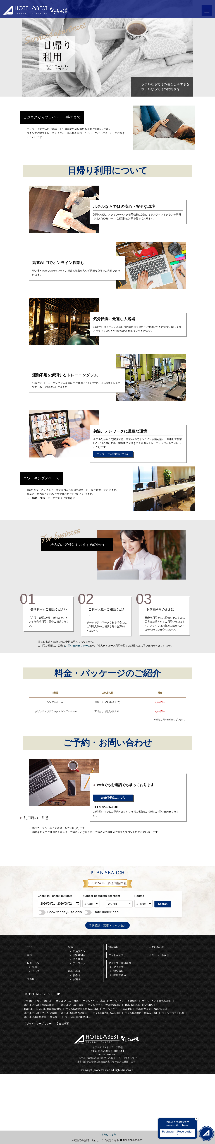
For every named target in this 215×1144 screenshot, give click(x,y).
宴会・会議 (74, 971)
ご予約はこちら (107, 1134)
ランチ (36, 971)
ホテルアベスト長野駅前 (123, 1000)
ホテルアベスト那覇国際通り (40, 1004)
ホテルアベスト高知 (94, 1000)
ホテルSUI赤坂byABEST (75, 1013)
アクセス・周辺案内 (119, 963)
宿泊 (70, 947)
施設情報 (113, 947)
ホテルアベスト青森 (72, 1004)
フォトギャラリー (118, 955)
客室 (29, 955)
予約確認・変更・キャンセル (107, 925)
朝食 (34, 967)
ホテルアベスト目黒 (67, 1000)
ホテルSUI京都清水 (35, 1016)
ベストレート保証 (159, 955)
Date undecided (101, 912)
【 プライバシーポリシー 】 (39, 1023)
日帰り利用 (79, 955)
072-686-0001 (110, 1054)
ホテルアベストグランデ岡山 (40, 1013)
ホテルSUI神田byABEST (106, 1013)
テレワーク (79, 963)
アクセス (118, 967)
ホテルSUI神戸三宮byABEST (141, 1013)
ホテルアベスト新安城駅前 (157, 1000)
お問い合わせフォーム (77, 645)
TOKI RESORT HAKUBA (139, 1004)
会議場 (76, 979)
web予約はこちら (113, 797)
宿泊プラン (79, 951)
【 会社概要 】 (64, 1023)
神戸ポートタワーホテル (38, 1000)
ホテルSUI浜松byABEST (78, 1016)
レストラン (33, 963)
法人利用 (78, 959)
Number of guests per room (93, 895)
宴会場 (76, 975)
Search (163, 903)
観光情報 (118, 971)
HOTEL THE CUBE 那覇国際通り (42, 1008)
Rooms (139, 895)
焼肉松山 (55, 1016)
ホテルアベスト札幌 (173, 1013)
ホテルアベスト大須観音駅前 (104, 1004)
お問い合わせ (156, 947)
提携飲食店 (119, 975)
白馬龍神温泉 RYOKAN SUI (151, 1008)
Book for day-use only (60, 912)
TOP (29, 947)
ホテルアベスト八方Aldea (117, 1008)
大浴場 (31, 979)
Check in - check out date (55, 895)
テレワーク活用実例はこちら (113, 454)
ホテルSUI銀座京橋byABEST (82, 1008)
